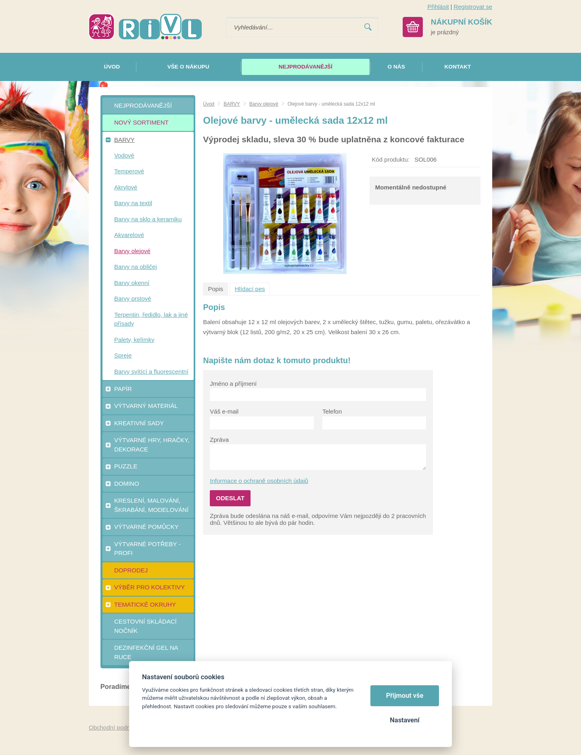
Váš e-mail (224, 411)
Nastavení (404, 720)
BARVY (232, 104)
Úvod (208, 104)
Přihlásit (438, 6)
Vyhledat (368, 27)
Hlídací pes (250, 288)
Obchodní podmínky (116, 727)
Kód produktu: (391, 159)
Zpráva (219, 439)
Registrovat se (473, 6)
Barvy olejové (263, 104)
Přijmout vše (405, 695)
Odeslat (230, 498)
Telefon (332, 411)
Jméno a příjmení (233, 383)
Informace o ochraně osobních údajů (259, 480)
